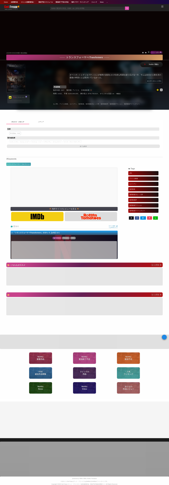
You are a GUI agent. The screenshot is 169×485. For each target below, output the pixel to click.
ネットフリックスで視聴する (151, 64)
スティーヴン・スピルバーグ (19, 142)
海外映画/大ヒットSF (92, 104)
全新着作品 (14, 2)
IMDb (84, 478)
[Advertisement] (84, 29)
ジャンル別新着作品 (28, 2)
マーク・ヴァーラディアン (72, 142)
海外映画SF (104, 104)
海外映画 (81, 104)
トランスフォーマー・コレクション (19, 164)
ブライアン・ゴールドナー (52, 142)
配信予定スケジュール (46, 2)
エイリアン (73, 104)
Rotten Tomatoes (92, 478)
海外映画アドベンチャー (132, 104)
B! (143, 218)
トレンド (94, 2)
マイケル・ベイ (15, 133)
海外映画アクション (116, 104)
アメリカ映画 (64, 104)
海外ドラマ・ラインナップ (79, 2)
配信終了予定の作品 (62, 2)
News (102, 2)
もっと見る (156, 265)
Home (6, 2)
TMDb (81, 478)
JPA (56, 104)
